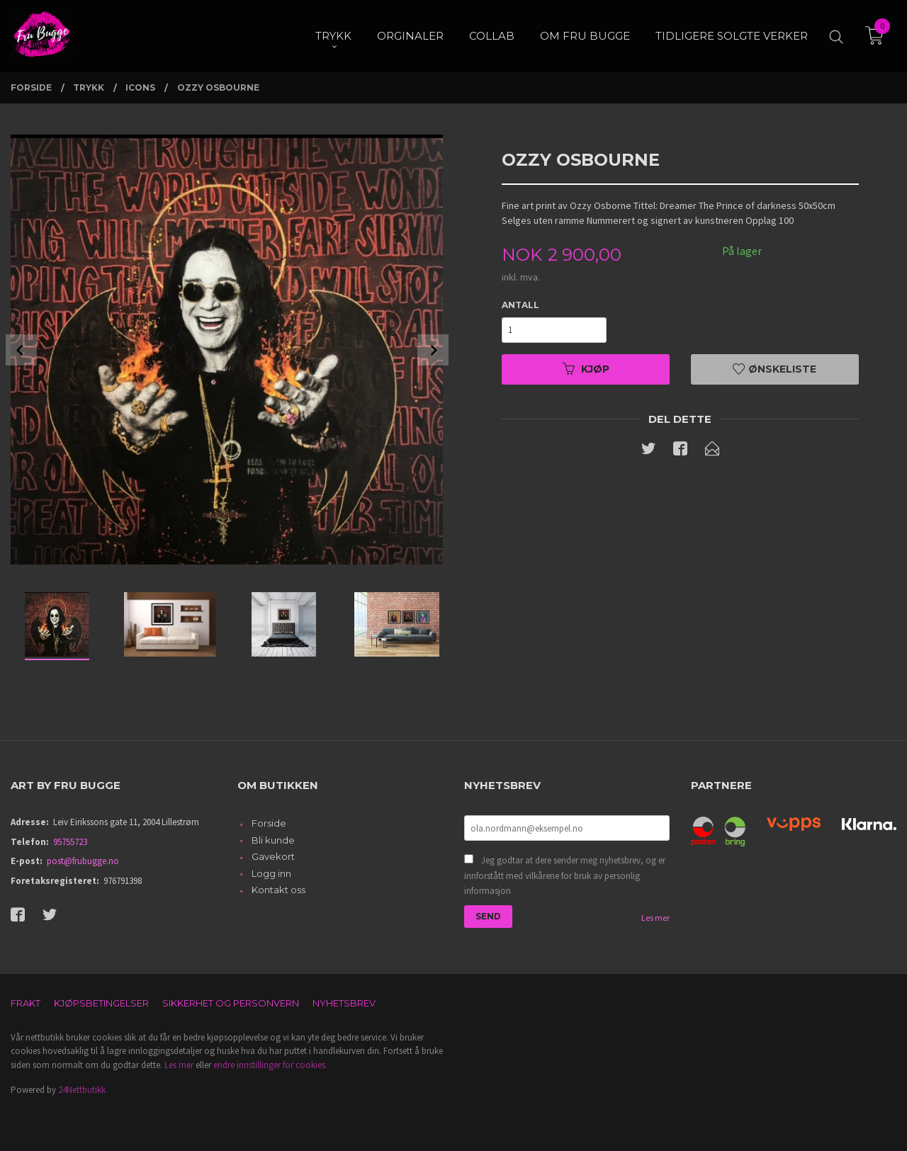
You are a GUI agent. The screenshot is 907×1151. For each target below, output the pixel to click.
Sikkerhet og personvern (230, 1003)
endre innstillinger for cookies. (270, 1065)
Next (433, 349)
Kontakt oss (278, 889)
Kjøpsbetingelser (101, 1003)
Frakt (25, 1003)
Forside (269, 823)
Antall (520, 305)
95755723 (70, 842)
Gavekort (273, 856)
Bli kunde (273, 840)
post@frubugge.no (83, 861)
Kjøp (586, 369)
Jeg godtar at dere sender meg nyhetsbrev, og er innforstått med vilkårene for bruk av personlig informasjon (564, 875)
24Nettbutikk (82, 1090)
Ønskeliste (774, 369)
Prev (21, 349)
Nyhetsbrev (344, 1003)
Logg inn (271, 873)
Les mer (655, 917)
